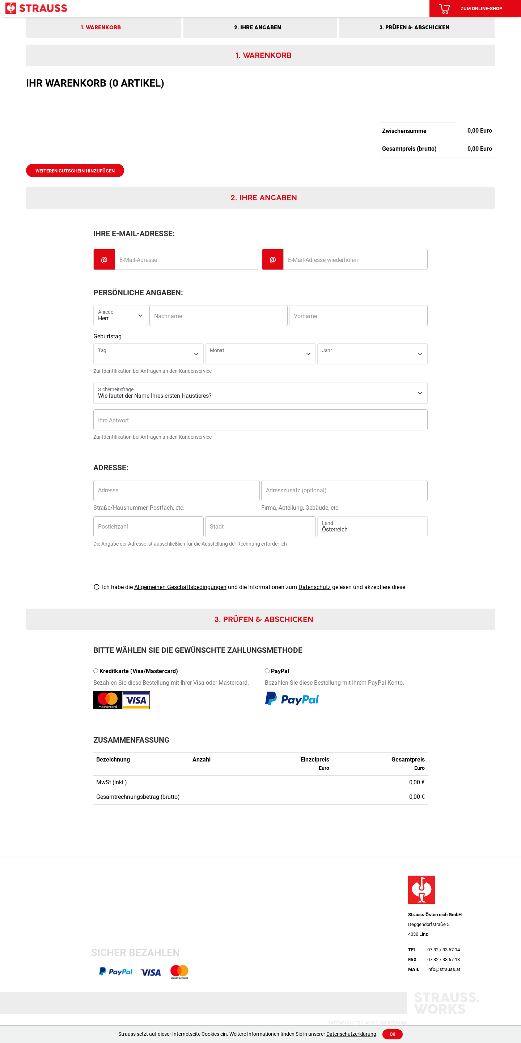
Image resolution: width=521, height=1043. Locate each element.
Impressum (392, 1023)
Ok (392, 1034)
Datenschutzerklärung (351, 1034)
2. (257, 27)
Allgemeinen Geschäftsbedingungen (180, 587)
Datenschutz (314, 587)
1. (101, 27)
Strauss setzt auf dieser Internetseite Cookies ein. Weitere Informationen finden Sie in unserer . (248, 1034)
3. (414, 27)
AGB (369, 1023)
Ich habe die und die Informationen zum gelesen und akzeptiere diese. (254, 587)
